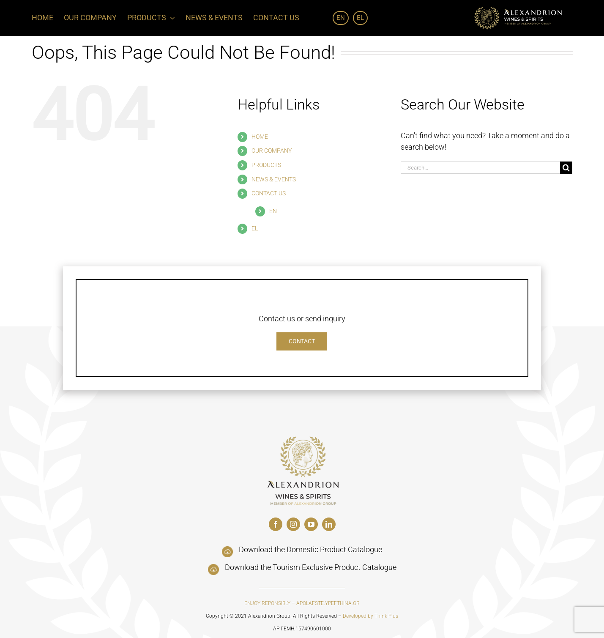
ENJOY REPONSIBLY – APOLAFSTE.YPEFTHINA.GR (302, 603)
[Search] (566, 168)
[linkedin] (329, 524)
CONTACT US (268, 193)
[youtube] (311, 524)
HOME (259, 136)
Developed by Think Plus (370, 616)
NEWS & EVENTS (273, 179)
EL (254, 228)
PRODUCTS (266, 165)
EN (273, 211)
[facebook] (275, 524)
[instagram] (293, 524)
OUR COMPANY (271, 150)
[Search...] (480, 168)
